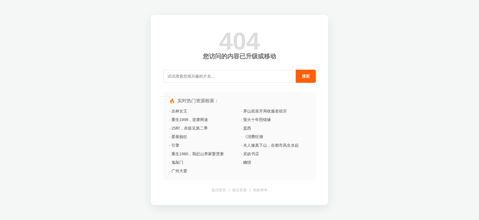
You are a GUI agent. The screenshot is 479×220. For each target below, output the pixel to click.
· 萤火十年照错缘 (256, 119)
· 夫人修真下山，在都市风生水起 (270, 145)
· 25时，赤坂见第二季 (188, 128)
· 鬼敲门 (176, 162)
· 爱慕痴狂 (178, 136)
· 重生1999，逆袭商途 (188, 119)
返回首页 (218, 190)
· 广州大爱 (178, 171)
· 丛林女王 (178, 111)
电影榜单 (260, 190)
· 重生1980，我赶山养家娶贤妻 (196, 154)
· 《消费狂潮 (252, 136)
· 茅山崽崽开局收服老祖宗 (264, 111)
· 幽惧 (246, 162)
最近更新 (239, 190)
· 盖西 (246, 128)
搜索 (306, 76)
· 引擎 (174, 145)
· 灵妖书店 (250, 154)
